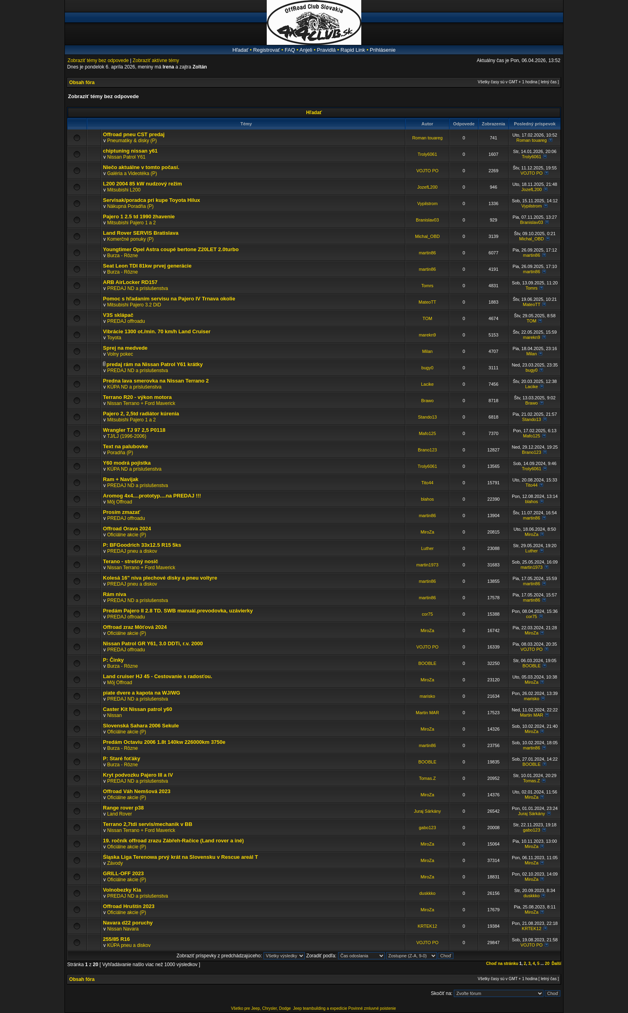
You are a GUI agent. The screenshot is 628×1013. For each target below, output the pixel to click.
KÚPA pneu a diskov (129, 945)
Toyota (114, 337)
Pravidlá (326, 50)
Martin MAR (427, 712)
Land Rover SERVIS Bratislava (140, 233)
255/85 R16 (116, 939)
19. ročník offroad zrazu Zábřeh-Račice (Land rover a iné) (173, 841)
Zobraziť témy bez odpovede (98, 60)
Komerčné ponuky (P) (130, 239)
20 (547, 963)
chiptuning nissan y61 (130, 151)
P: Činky (113, 660)
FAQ (290, 50)
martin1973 (428, 564)
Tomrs (427, 285)
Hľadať (240, 50)
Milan (427, 351)
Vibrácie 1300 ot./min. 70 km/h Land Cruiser (157, 331)
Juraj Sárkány (427, 811)
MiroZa (427, 532)
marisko (427, 696)
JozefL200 (427, 187)
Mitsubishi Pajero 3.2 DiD (134, 305)
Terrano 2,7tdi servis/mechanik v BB (147, 824)
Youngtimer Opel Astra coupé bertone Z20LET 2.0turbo (171, 249)
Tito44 (427, 482)
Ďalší (556, 963)
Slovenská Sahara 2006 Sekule (141, 726)
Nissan (114, 715)
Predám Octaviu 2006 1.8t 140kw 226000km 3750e (164, 742)
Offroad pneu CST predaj (134, 134)
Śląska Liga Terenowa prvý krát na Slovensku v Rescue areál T (180, 857)
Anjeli (306, 50)
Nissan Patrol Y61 (126, 157)
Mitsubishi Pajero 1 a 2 (131, 223)
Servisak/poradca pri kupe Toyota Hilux (151, 200)
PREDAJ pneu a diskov (132, 551)
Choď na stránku (502, 963)
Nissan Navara (123, 929)
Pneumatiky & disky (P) (132, 140)
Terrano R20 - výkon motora (137, 397)
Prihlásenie (382, 50)
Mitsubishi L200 (123, 190)
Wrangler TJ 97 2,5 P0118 (134, 430)
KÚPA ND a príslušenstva (134, 387)
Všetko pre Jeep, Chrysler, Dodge (261, 1008)
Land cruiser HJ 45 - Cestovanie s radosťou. (157, 676)
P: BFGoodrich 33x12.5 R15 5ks (142, 545)
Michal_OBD (427, 236)
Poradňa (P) (120, 452)
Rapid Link (352, 50)
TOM (427, 318)
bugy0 (427, 367)
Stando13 (427, 417)
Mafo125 (427, 433)
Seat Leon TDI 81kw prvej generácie (147, 266)
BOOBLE (427, 663)
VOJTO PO (427, 170)
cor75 (427, 614)
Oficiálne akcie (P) (126, 535)
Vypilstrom (427, 203)
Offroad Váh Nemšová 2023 (136, 791)
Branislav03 (427, 220)
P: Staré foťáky (121, 758)
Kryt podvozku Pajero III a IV (138, 775)
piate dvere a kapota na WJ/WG (141, 693)
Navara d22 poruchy (128, 923)
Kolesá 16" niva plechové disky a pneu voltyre (160, 578)
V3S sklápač (118, 315)
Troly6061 (427, 154)
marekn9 (427, 334)
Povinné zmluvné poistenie (372, 1008)
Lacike (427, 384)
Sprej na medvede (125, 348)
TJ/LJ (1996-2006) (126, 436)
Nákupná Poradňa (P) (130, 206)
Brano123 (427, 449)
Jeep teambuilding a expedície (320, 1008)
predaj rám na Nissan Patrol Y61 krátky (155, 364)
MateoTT (427, 302)
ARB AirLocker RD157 (130, 282)
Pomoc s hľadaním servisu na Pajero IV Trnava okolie (169, 299)
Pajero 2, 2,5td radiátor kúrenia (141, 414)
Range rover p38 (123, 808)
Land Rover (119, 814)
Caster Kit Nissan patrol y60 (137, 709)
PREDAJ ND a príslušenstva (137, 288)
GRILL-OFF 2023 (123, 873)
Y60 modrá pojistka (127, 463)
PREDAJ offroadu (126, 321)
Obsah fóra (82, 82)
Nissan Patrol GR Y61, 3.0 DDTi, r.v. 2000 (153, 643)
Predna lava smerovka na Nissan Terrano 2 (156, 381)
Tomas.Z (427, 778)
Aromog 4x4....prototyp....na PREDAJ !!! (152, 496)
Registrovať (266, 50)
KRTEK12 (427, 926)
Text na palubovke (125, 446)
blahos (427, 499)
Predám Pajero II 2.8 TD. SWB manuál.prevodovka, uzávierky (178, 611)
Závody (115, 863)
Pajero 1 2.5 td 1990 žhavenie (139, 216)
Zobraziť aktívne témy (156, 60)
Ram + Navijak (121, 479)
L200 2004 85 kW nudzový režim (142, 184)
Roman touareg (427, 137)
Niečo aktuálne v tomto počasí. (141, 167)
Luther (427, 548)
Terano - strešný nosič (130, 561)
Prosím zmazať (121, 512)
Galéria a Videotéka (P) (132, 173)
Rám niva (114, 594)
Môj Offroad (119, 502)
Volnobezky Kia (122, 890)
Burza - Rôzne (122, 255)
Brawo (427, 400)
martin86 (427, 252)
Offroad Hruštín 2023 (129, 906)
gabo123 (427, 827)
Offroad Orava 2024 (127, 529)
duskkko (427, 893)
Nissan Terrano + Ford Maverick (141, 403)
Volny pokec (120, 354)
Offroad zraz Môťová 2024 (135, 627)
